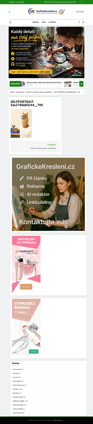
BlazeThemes (58, 420)
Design (15, 373)
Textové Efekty (18, 409)
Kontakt (36, 22)
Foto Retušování (18, 385)
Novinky (15, 393)
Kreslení (15, 389)
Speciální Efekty (18, 405)
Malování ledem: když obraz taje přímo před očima (60, 2)
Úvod (44, 22)
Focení (15, 377)
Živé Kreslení (17, 413)
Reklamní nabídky (18, 401)
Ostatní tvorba (17, 397)
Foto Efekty (17, 381)
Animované (16, 369)
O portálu (52, 22)
